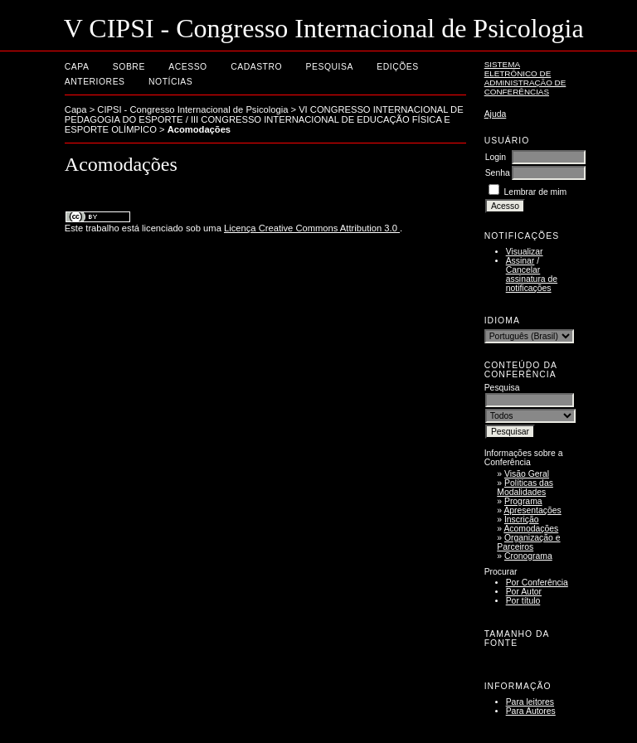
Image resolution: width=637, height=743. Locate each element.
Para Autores (531, 711)
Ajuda (495, 114)
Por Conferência (537, 582)
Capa (77, 66)
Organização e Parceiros (528, 542)
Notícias (170, 81)
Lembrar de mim (535, 192)
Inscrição (521, 519)
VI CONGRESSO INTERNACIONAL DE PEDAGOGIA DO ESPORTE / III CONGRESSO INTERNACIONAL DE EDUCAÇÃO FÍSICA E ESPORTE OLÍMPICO (264, 119)
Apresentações (532, 510)
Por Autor (524, 591)
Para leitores (530, 702)
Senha (497, 172)
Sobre (129, 66)
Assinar (520, 260)
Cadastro (256, 66)
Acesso (187, 66)
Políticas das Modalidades (525, 487)
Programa (523, 501)
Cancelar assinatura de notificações (531, 279)
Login (495, 157)
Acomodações (530, 528)
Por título (523, 600)
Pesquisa (329, 66)
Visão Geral (526, 473)
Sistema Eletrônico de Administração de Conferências (525, 78)
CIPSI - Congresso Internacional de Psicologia (192, 109)
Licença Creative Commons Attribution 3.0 (312, 228)
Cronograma (528, 556)
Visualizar (524, 251)
